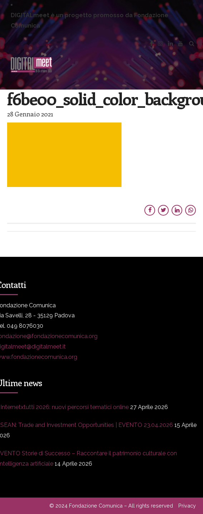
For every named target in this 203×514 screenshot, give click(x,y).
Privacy (187, 506)
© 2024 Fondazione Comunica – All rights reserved (111, 506)
